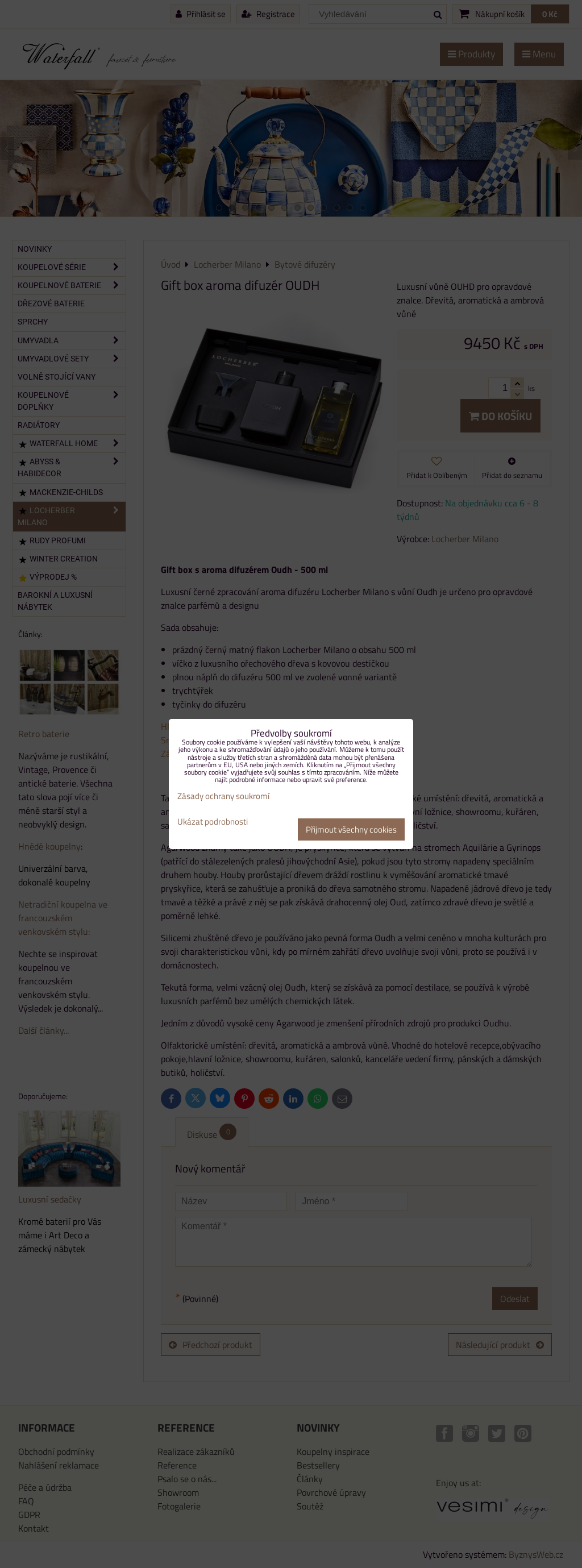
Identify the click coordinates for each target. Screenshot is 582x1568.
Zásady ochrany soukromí (223, 795)
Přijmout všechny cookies (351, 829)
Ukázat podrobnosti (212, 822)
